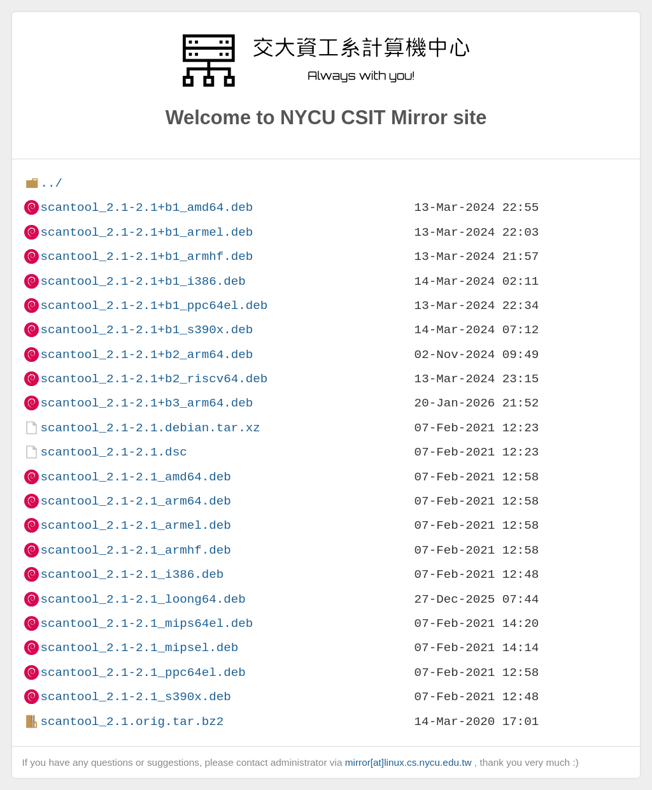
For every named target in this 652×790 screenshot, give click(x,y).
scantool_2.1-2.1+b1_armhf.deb (146, 256)
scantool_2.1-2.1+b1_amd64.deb (146, 207)
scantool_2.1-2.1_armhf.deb (135, 550)
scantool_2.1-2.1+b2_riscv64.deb (153, 378)
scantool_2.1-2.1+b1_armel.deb (146, 232)
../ (51, 183)
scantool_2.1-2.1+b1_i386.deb (142, 281)
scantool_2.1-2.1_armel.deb (135, 525)
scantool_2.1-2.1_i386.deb (131, 574)
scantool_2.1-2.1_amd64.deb (135, 476)
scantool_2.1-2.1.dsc (113, 452)
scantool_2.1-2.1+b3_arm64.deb (146, 403)
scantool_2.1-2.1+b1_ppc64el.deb (153, 305)
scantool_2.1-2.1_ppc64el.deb (142, 672)
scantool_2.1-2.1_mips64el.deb (146, 623)
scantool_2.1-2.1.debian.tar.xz (150, 427)
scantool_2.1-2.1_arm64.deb (135, 501)
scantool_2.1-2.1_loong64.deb (142, 599)
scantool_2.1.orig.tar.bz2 (131, 721)
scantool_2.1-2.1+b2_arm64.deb (146, 354)
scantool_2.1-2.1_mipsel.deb (139, 647)
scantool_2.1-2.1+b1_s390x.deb (146, 329)
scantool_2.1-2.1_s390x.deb (135, 696)
